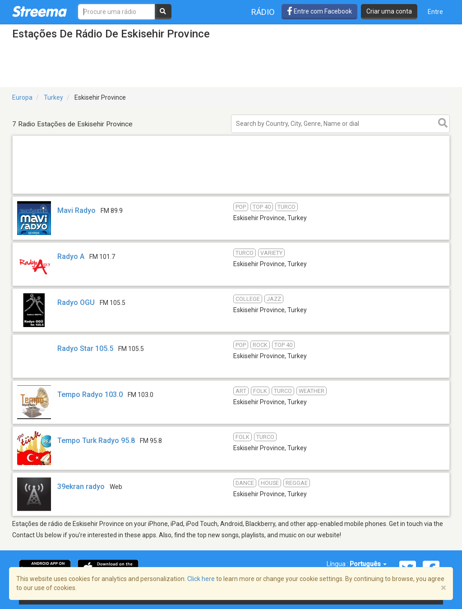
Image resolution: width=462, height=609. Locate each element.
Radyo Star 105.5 (85, 348)
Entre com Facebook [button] (319, 11)
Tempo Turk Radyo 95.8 (96, 440)
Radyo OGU (76, 302)
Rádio (263, 12)
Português (368, 563)
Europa (22, 97)
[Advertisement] (231, 193)
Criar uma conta (389, 11)
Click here (201, 578)
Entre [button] (435, 11)
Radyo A (70, 256)
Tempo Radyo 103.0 (90, 394)
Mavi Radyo (77, 210)
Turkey (53, 97)
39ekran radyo (81, 486)
